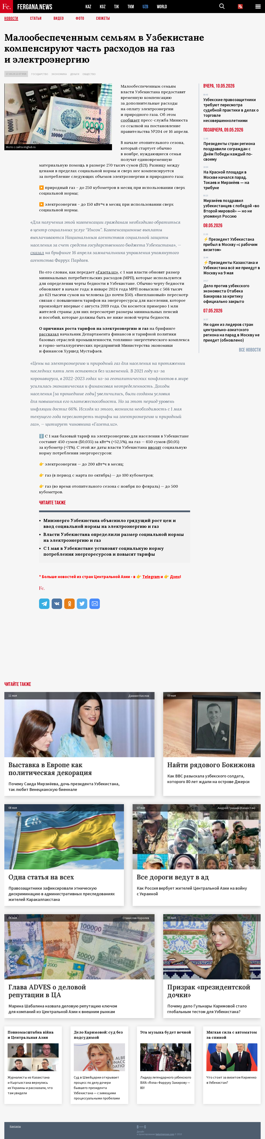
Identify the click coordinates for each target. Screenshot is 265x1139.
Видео (59, 18)
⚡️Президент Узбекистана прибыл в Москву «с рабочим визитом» (230, 244)
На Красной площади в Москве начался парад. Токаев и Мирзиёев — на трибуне (226, 179)
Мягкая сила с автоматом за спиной (231, 1035)
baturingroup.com (165, 1134)
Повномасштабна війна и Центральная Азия (31, 1035)
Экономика (59, 74)
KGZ (102, 6)
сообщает (130, 120)
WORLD (162, 6)
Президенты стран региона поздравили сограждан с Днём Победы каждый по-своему (229, 151)
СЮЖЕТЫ (103, 18)
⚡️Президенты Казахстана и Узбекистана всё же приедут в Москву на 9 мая (231, 267)
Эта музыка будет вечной (165, 1032)
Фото (80, 18)
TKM (131, 6)
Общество (89, 74)
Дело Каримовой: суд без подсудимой (98, 1035)
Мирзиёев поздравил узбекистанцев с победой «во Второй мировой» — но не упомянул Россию (231, 208)
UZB (145, 6)
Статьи (36, 18)
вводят (154, 447)
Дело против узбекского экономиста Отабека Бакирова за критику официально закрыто (226, 293)
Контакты (15, 1126)
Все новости (250, 350)
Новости (11, 18)
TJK (116, 6)
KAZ (88, 6)
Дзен (175, 576)
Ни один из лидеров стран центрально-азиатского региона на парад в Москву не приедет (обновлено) (231, 332)
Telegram (151, 576)
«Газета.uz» (107, 272)
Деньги (74, 74)
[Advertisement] (132, 649)
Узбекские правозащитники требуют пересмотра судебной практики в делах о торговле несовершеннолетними (231, 110)
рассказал (49, 334)
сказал (37, 252)
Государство (39, 74)
